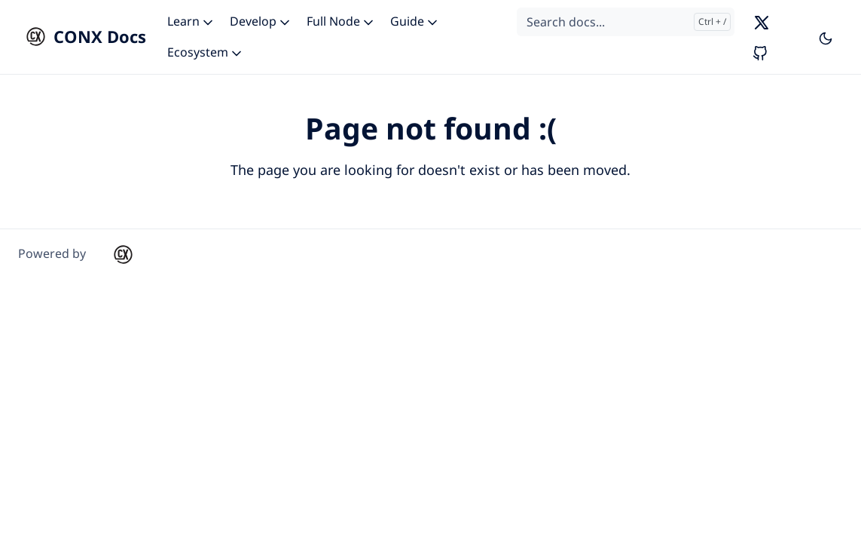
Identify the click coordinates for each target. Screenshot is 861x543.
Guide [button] (415, 21)
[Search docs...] (625, 22)
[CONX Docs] (82, 37)
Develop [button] (261, 21)
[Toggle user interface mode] (825, 37)
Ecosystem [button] (205, 52)
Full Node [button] (341, 21)
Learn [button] (191, 21)
